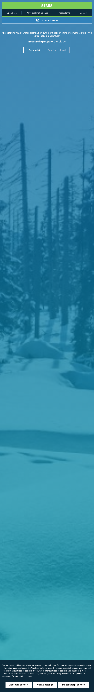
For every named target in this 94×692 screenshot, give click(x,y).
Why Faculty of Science (37, 13)
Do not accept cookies (73, 684)
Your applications (47, 20)
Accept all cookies (18, 684)
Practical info (64, 13)
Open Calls (12, 13)
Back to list (32, 50)
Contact (83, 13)
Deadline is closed (57, 50)
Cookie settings (45, 684)
